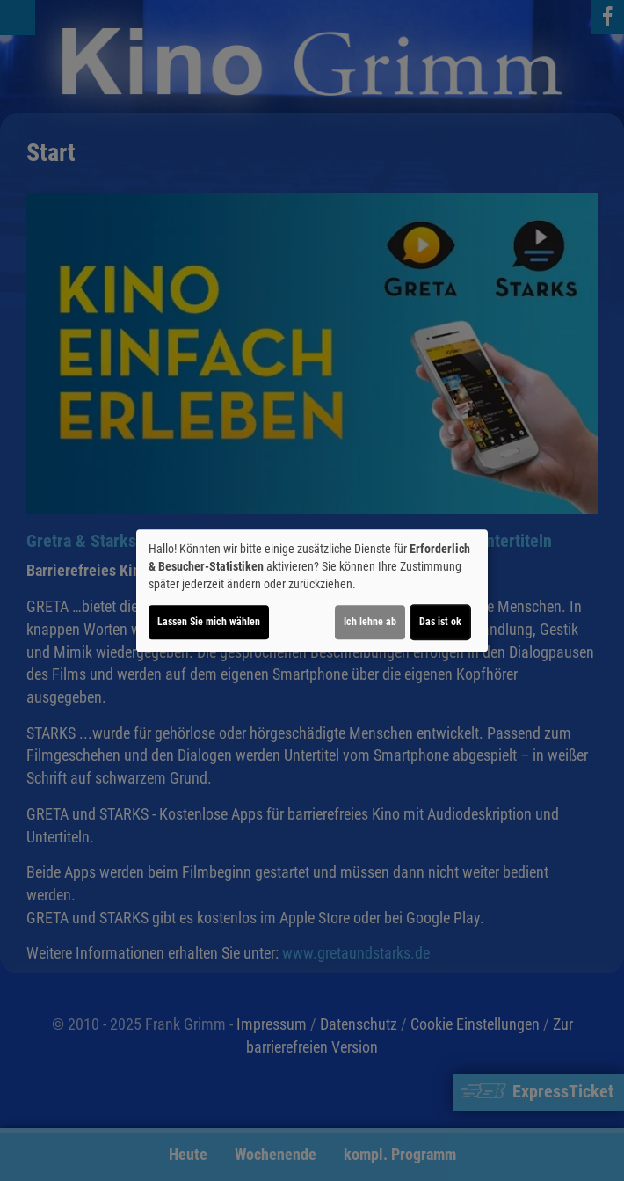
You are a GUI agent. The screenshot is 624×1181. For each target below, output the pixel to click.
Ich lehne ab (370, 622)
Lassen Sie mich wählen (208, 622)
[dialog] (312, 590)
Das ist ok (440, 622)
